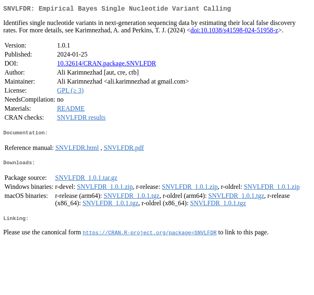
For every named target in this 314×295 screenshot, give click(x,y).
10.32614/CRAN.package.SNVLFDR (106, 64)
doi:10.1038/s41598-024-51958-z (234, 31)
